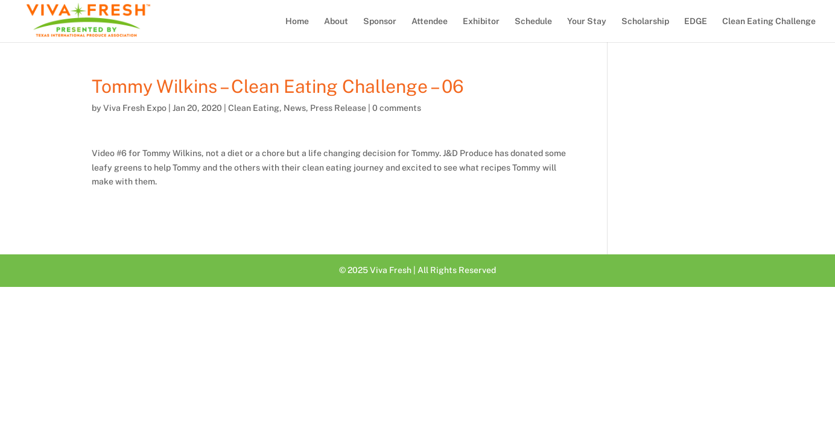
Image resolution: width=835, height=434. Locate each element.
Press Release (338, 108)
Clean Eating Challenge (769, 21)
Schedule (533, 21)
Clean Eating (253, 108)
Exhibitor (481, 21)
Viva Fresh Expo (135, 108)
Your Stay (586, 21)
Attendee (429, 21)
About (336, 21)
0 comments (396, 108)
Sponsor (379, 21)
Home (297, 21)
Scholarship (645, 21)
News (295, 108)
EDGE (695, 21)
